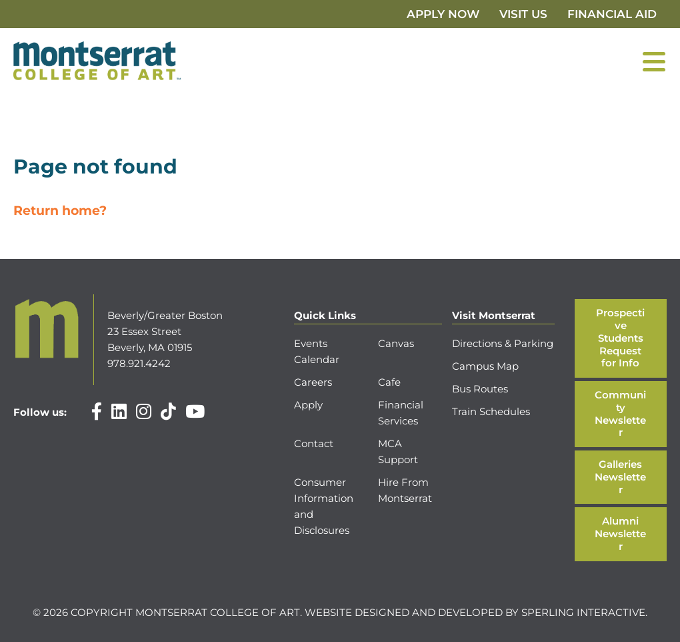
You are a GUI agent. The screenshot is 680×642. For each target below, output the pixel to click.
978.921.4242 (139, 363)
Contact (313, 443)
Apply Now (443, 14)
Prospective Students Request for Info (620, 337)
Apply (308, 404)
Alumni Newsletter (620, 534)
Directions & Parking (502, 343)
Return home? (60, 210)
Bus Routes (480, 388)
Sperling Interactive (583, 612)
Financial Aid (612, 14)
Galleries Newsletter (620, 477)
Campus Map (485, 366)
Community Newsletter (620, 413)
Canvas (396, 343)
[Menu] (654, 61)
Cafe (389, 382)
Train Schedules (491, 411)
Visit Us (523, 14)
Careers (313, 382)
